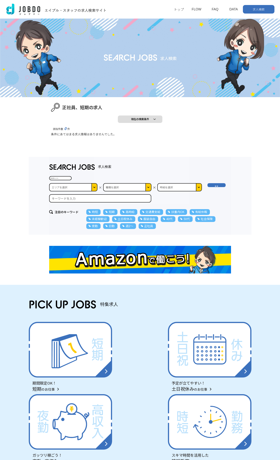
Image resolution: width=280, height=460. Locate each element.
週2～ (129, 246)
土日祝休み (125, 239)
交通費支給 (152, 232)
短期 (112, 232)
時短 (95, 232)
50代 (187, 239)
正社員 (148, 246)
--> (179, 208)
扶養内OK (177, 232)
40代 (169, 239)
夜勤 (95, 246)
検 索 (217, 208)
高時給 (130, 232)
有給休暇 (201, 232)
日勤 (112, 246)
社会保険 (207, 239)
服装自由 (149, 239)
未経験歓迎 (99, 239)
